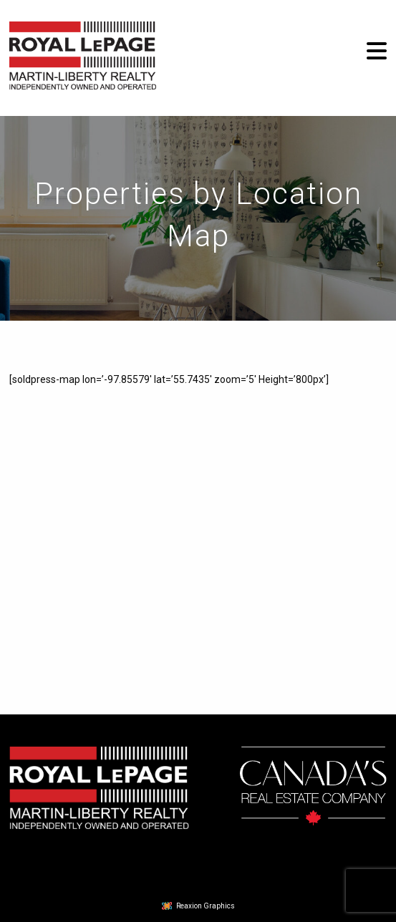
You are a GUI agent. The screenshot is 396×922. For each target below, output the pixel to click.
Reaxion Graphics (205, 906)
